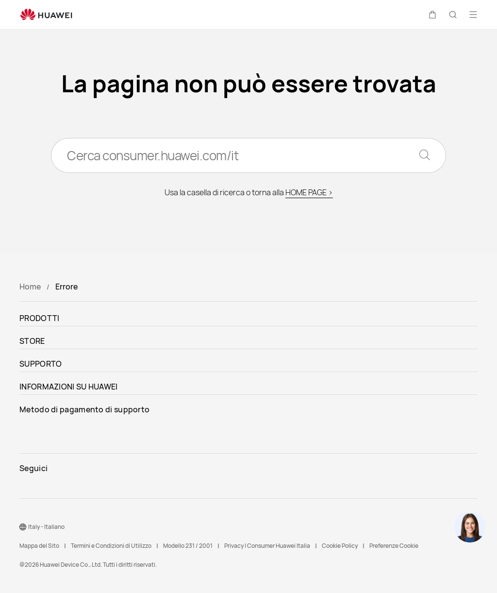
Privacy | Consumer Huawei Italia (267, 546)
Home (30, 286)
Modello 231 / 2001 (188, 546)
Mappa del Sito (39, 546)
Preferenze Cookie (393, 546)
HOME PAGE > (309, 192)
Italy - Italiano (46, 527)
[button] (432, 14)
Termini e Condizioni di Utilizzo (111, 546)
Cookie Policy (340, 546)
